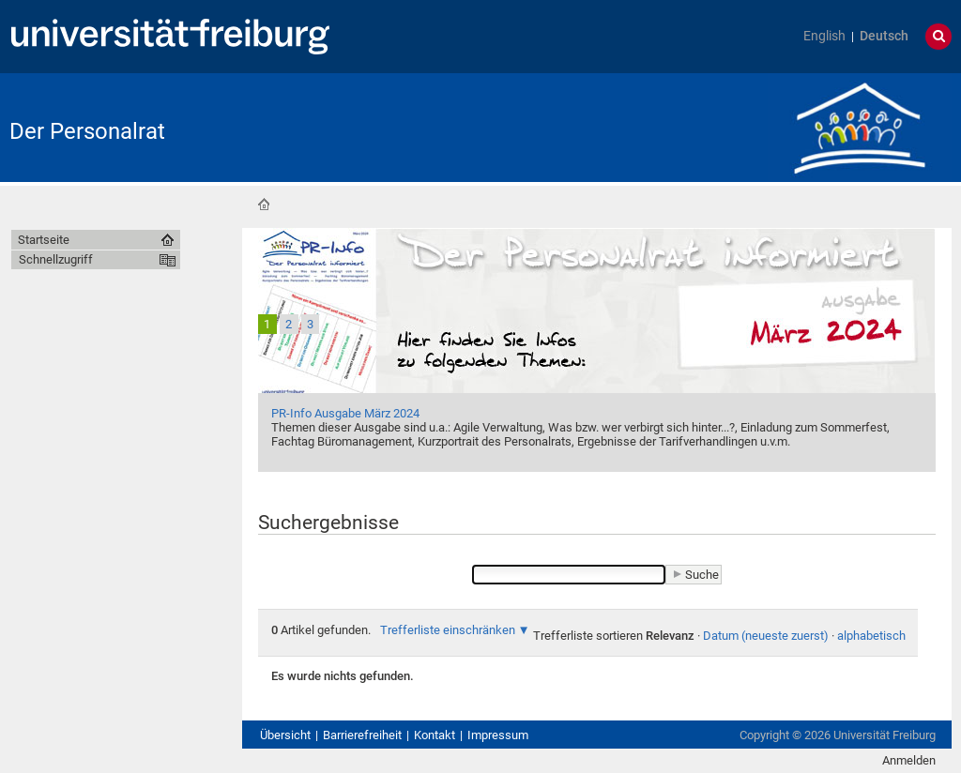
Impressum (497, 735)
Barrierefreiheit (362, 735)
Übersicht (285, 735)
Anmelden (909, 760)
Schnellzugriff (56, 259)
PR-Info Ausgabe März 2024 (345, 413)
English (824, 36)
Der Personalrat (87, 131)
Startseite (263, 204)
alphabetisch (871, 636)
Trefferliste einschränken (447, 630)
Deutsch (884, 36)
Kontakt (434, 735)
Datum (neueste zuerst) (766, 636)
